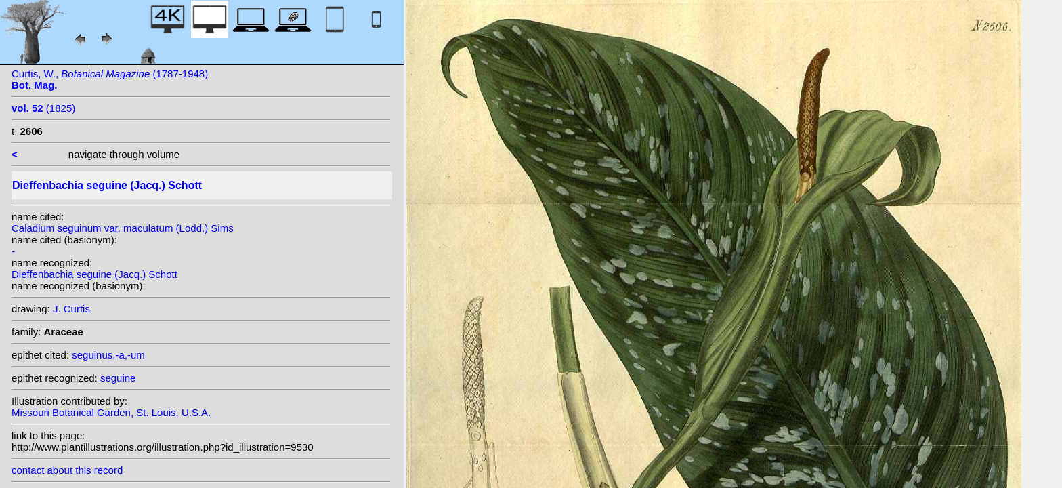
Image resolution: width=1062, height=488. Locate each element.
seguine (118, 378)
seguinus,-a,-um (108, 355)
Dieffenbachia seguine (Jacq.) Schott (94, 274)
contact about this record (67, 470)
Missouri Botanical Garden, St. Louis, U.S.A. (111, 412)
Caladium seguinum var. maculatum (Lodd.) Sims (123, 228)
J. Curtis (71, 308)
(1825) (43, 108)
